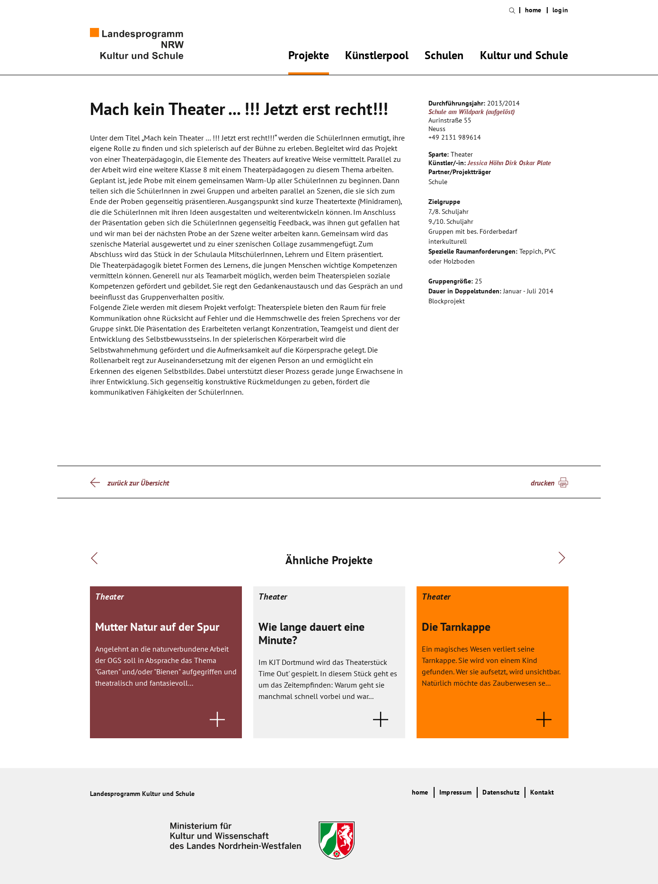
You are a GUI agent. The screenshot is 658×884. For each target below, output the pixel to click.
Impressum (455, 792)
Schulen (444, 56)
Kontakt (542, 792)
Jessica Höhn (485, 163)
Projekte (308, 56)
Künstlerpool (377, 56)
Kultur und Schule (524, 56)
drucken (542, 482)
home (533, 10)
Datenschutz (500, 792)
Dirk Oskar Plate (528, 163)
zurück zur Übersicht (138, 482)
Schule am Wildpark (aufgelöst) (471, 111)
